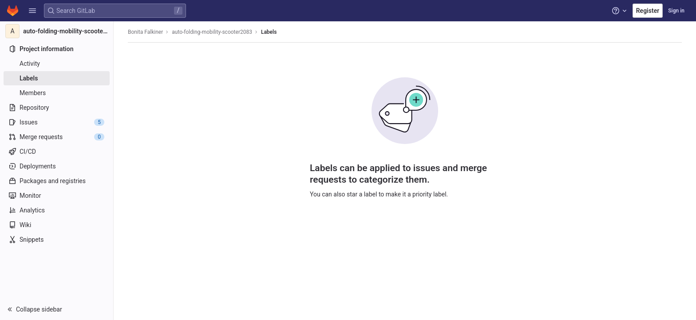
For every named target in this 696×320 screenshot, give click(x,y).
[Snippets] (57, 239)
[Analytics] (57, 210)
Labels (269, 32)
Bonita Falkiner (145, 32)
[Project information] (57, 49)
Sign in (676, 11)
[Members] (57, 93)
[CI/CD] (57, 151)
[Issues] (57, 122)
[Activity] (57, 63)
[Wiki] (57, 225)
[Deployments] (57, 166)
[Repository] (57, 107)
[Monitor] (57, 195)
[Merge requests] (57, 137)
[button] (32, 11)
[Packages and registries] (57, 181)
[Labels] (57, 78)
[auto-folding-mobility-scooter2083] (57, 31)
